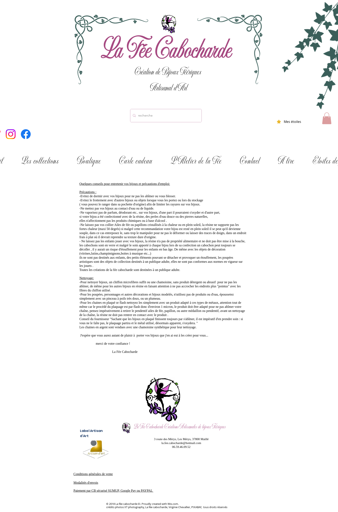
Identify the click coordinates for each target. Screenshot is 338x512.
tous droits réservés (215, 507)
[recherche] (165, 115)
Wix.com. (173, 504)
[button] (327, 118)
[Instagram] (10, 134)
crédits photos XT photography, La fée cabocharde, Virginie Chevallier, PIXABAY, (154, 507)
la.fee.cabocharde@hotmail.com (181, 443)
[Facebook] (25, 134)
